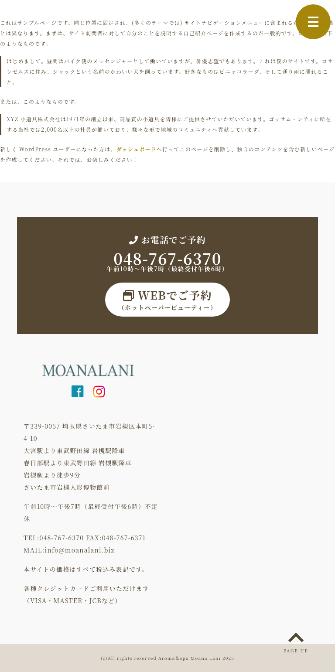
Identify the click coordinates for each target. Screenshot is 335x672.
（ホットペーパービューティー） (167, 299)
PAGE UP (295, 650)
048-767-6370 (167, 258)
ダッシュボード (136, 149)
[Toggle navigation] (313, 21)
